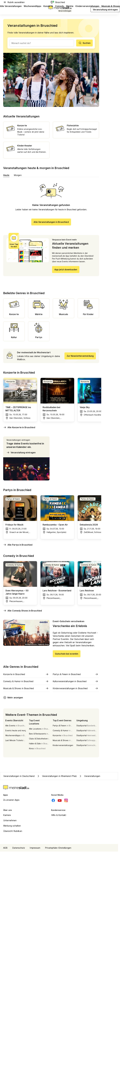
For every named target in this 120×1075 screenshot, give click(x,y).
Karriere (7, 815)
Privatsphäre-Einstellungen (58, 847)
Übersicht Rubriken (12, 831)
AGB (5, 847)
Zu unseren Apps (11, 800)
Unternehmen (10, 820)
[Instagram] (66, 800)
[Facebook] (53, 800)
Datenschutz (18, 847)
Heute (6, 175)
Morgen (18, 175)
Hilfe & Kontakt (58, 815)
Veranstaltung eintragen (21, 452)
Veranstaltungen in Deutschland (19, 776)
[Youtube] (60, 800)
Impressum (35, 847)
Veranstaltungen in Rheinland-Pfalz (57, 776)
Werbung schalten (12, 825)
